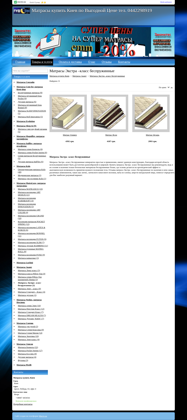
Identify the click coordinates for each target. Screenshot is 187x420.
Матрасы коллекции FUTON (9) (32, 239)
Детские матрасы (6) (27, 101)
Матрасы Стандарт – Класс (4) (31, 292)
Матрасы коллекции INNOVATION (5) (27, 205)
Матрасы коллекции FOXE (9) (31, 255)
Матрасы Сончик (25, 323)
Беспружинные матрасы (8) (30, 92)
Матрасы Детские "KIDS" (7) (31, 318)
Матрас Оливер (70, 135)
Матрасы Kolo (23, 166)
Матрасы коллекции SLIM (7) (31, 242)
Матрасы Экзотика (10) (28, 336)
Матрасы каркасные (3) (28, 258)
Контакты (124, 62)
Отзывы (107, 62)
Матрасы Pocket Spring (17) (30, 350)
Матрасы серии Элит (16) (29, 305)
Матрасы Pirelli (24, 365)
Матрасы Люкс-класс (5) (29, 270)
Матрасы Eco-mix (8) (27, 354)
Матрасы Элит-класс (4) (28, 339)
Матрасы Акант (24, 267)
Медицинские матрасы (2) (29, 175)
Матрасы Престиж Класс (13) (31, 309)
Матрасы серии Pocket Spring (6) (32, 152)
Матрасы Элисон (25, 344)
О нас (91, 62)
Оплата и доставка (70, 62)
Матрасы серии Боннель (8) (30, 149)
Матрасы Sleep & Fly (27, 126)
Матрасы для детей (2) (28, 326)
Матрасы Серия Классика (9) (31, 329)
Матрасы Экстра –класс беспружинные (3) (29, 284)
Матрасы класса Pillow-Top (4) (31, 273)
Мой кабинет (166, 2)
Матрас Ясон (111, 135)
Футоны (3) (23, 360)
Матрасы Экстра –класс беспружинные (107, 76)
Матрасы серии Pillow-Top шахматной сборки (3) (30, 278)
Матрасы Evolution (26, 121)
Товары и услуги (42, 62)
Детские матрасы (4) (27, 357)
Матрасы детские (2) (27, 295)
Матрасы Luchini (25, 262)
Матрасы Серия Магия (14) (30, 333)
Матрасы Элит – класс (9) (29, 288)
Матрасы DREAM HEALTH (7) (32, 315)
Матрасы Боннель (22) (28, 347)
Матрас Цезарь (152, 135)
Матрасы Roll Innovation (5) (30, 116)
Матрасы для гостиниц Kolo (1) (32, 178)
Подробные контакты (22, 404)
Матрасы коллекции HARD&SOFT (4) (27, 199)
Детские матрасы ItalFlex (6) (30, 161)
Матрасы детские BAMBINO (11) (33, 245)
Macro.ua (43, 416)
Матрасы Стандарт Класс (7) (31, 312)
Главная (20, 62)
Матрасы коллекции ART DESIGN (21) (29, 193)
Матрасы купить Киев (59, 76)
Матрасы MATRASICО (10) (30, 189)
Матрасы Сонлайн (25, 82)
